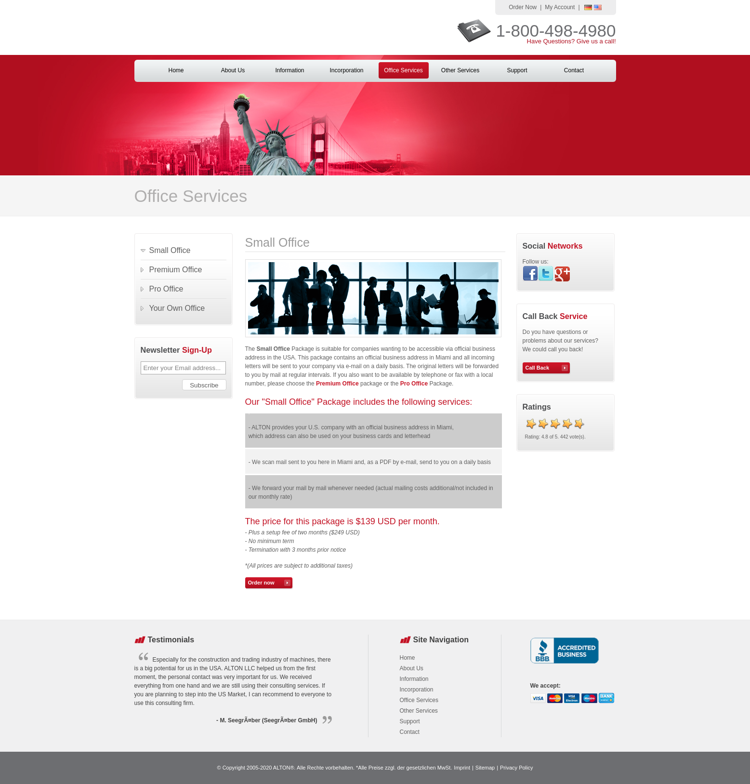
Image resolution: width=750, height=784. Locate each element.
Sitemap (485, 768)
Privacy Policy (516, 768)
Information (289, 70)
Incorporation (346, 70)
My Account (560, 7)
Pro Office (166, 289)
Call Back (538, 368)
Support (517, 70)
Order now (261, 582)
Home (176, 70)
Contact (574, 70)
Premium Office (175, 270)
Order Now (523, 7)
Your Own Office (177, 308)
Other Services (460, 70)
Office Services (403, 70)
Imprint (462, 768)
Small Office (170, 250)
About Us (233, 70)
